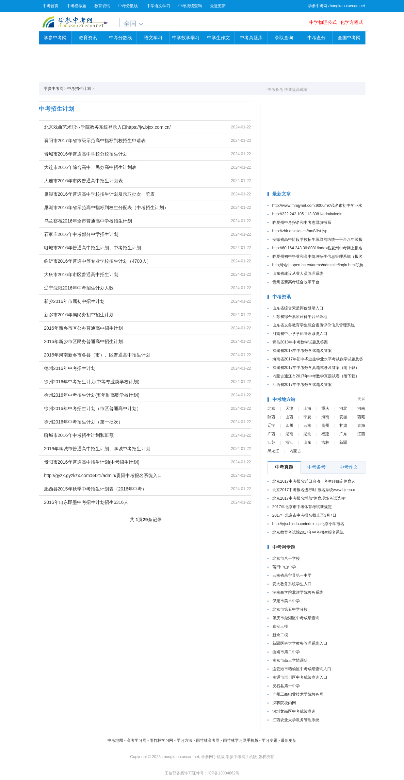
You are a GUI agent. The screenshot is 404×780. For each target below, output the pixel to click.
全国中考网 (349, 37)
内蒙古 (295, 451)
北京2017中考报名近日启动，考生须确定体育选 (314, 481)
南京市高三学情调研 (290, 660)
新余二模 (280, 635)
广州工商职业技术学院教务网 (297, 694)
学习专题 (269, 740)
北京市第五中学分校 (290, 609)
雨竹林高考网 (207, 740)
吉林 (325, 442)
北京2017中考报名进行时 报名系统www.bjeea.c (313, 490)
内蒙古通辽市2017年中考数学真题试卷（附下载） (316, 376)
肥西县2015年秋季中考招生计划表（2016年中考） (95, 488)
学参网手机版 (213, 757)
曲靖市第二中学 (286, 652)
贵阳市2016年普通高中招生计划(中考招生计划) (91, 462)
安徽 (343, 417)
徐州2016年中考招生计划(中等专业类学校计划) (91, 381)
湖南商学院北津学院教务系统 (297, 592)
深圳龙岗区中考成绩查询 (293, 711)
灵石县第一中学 (286, 686)
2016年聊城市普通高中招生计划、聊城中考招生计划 (97, 448)
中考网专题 (283, 547)
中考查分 (316, 37)
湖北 (307, 434)
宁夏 (307, 417)
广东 (343, 434)
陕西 (271, 417)
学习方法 (184, 740)
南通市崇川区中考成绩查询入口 (299, 677)
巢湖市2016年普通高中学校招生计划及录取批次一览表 (99, 194)
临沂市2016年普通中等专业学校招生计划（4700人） (97, 261)
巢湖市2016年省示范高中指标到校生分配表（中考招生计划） (106, 207)
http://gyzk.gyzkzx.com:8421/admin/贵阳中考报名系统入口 (103, 475)
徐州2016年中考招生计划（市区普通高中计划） (92, 408)
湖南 (289, 434)
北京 (271, 408)
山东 (307, 442)
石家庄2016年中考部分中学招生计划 (81, 234)
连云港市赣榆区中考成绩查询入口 (301, 669)
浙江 (289, 442)
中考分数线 (128, 6)
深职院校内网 (284, 703)
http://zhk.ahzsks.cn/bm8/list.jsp (300, 231)
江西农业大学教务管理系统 (295, 720)
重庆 (325, 408)
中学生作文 (218, 37)
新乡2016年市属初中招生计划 (74, 301)
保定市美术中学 (286, 601)
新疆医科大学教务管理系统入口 (299, 643)
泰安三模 (280, 626)
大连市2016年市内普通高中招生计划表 (83, 180)
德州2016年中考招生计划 (69, 368)
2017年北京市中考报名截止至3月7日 (304, 515)
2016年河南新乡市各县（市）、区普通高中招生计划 (97, 354)
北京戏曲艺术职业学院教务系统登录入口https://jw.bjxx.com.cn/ (107, 127)
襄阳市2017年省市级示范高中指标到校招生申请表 (95, 140)
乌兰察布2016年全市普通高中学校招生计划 (88, 221)
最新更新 (289, 740)
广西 (271, 434)
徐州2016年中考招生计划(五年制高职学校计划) (91, 395)
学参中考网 (75, 21)
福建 (325, 434)
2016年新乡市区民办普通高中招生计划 (83, 341)
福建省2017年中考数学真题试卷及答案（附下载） (316, 367)
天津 (289, 408)
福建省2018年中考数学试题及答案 (302, 350)
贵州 (325, 425)
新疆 (343, 442)
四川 (289, 425)
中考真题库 (251, 37)
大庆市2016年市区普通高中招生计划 (81, 274)
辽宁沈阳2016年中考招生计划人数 (79, 287)
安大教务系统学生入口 (292, 584)
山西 (289, 417)
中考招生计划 (79, 88)
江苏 (271, 442)
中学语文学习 (158, 6)
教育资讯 (102, 6)
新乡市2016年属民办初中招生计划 (79, 314)
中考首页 (50, 6)
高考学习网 (136, 740)
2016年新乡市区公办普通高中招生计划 (83, 328)
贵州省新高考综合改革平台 (295, 282)
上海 (307, 408)
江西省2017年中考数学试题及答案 (302, 384)
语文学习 (153, 37)
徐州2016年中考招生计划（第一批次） (83, 421)
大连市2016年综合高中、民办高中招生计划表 (90, 167)
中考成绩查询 (190, 6)
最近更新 (218, 6)
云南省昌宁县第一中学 (292, 575)
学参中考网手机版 (241, 757)
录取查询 (284, 37)
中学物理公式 (323, 22)
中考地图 (115, 740)
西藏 (361, 417)
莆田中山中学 (284, 567)
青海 (361, 425)
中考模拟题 (76, 6)
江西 (361, 434)
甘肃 (343, 425)
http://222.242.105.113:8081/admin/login (307, 214)
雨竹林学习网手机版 (240, 740)
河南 (361, 408)
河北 (343, 408)
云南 (307, 425)
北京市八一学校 (286, 558)
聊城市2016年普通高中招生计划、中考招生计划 (92, 247)
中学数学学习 (186, 37)
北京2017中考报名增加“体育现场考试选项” (309, 498)
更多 (361, 398)
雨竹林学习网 (161, 740)
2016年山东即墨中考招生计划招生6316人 (86, 502)
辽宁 (271, 425)
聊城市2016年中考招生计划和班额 (79, 435)
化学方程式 (351, 22)
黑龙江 (273, 451)
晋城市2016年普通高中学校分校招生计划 (85, 154)
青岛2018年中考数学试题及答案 (300, 342)
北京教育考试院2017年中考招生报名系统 (308, 532)
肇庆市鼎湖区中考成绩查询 (295, 618)
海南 (325, 417)
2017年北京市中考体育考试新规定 (302, 507)
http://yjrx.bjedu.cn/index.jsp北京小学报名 (308, 524)
